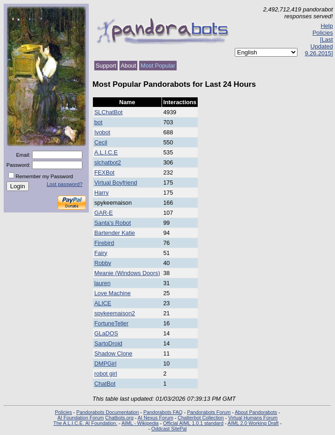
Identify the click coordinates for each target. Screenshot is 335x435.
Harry (101, 192)
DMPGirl (105, 363)
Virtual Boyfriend (115, 182)
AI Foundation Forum (80, 417)
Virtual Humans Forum (253, 417)
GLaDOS (106, 333)
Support (106, 65)
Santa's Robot (112, 222)
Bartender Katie (114, 232)
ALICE (102, 303)
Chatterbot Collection (201, 417)
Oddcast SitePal (169, 428)
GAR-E (103, 212)
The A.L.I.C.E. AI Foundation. (86, 423)
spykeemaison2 (114, 313)
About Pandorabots (256, 412)
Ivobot (102, 132)
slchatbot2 (107, 162)
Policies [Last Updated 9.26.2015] (319, 43)
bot (98, 122)
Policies (63, 412)
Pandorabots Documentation (107, 412)
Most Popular (157, 65)
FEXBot (104, 172)
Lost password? (64, 184)
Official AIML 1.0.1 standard (193, 423)
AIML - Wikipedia (139, 423)
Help (327, 25)
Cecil (100, 142)
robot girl (105, 373)
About (128, 65)
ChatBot (104, 383)
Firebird (104, 242)
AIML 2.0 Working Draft (253, 423)
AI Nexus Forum (155, 417)
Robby (102, 263)
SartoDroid (108, 343)
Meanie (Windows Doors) (127, 273)
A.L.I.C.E (106, 152)
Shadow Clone (113, 353)
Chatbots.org (119, 417)
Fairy (100, 252)
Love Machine (112, 293)
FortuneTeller (111, 323)
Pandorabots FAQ (163, 412)
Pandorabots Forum (209, 412)
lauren (102, 283)
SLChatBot (108, 112)
